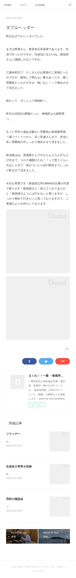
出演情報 (40, 5)
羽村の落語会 (14, 499)
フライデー (13, 433)
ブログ (23, 5)
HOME (7, 5)
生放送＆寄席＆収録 (19, 466)
